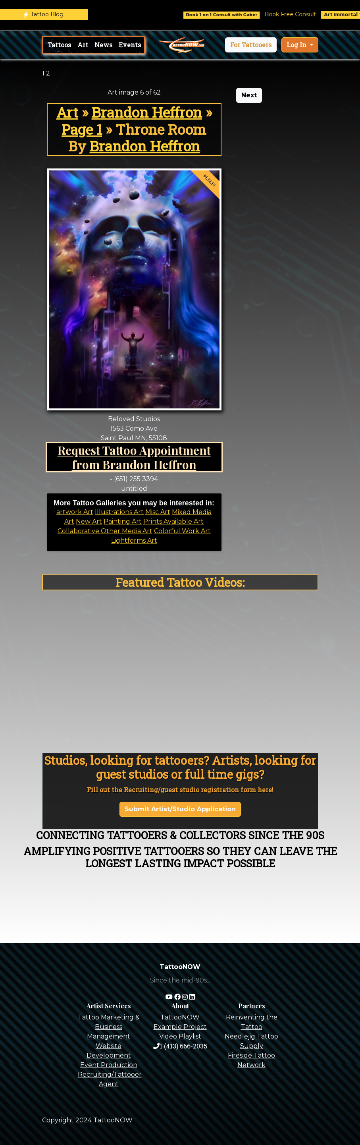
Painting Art (123, 521)
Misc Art (157, 512)
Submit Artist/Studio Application (180, 809)
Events (130, 45)
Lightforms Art (134, 540)
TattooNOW (180, 1017)
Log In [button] (297, 45)
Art (82, 45)
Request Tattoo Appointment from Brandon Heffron (134, 457)
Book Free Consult (298, 14)
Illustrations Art (119, 512)
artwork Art (74, 512)
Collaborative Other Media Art (105, 531)
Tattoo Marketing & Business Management (109, 1026)
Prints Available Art (173, 521)
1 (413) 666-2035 (180, 1046)
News (103, 45)
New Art (89, 521)
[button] (251, 44)
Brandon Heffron (147, 112)
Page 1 (82, 129)
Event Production (108, 1065)
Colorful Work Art (182, 531)
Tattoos (59, 45)
